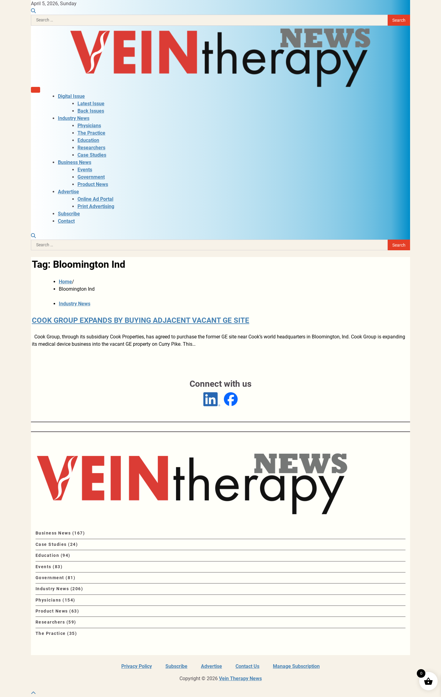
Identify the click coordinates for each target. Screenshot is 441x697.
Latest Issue (90, 103)
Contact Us (247, 666)
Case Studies (91, 155)
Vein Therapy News (240, 678)
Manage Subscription (296, 666)
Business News (74, 162)
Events (84, 170)
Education (88, 140)
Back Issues (90, 111)
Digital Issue (71, 96)
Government (91, 177)
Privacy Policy (136, 666)
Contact (66, 221)
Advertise (68, 192)
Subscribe (69, 214)
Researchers (91, 148)
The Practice (91, 133)
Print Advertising (95, 206)
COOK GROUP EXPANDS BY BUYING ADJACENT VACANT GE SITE (140, 320)
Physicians (89, 126)
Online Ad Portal (95, 199)
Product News (92, 184)
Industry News (73, 118)
